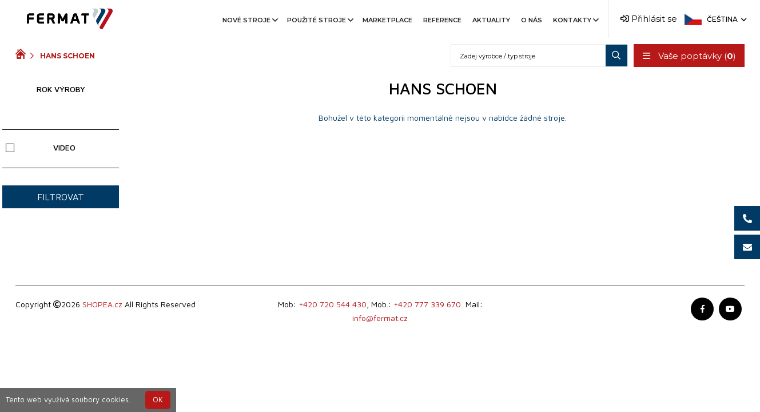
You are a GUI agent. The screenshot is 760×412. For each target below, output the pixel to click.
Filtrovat (60, 197)
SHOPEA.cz (102, 304)
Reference (442, 20)
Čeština (726, 19)
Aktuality (491, 20)
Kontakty (575, 20)
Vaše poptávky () (688, 55)
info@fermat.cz (380, 318)
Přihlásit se (648, 18)
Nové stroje (249, 20)
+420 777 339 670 (427, 304)
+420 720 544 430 (333, 304)
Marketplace (387, 20)
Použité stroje (319, 20)
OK (158, 399)
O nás (531, 20)
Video (40, 147)
